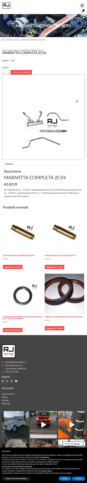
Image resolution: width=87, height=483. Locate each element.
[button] (82, 5)
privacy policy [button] (47, 471)
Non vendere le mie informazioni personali (17, 466)
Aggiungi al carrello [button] (12, 267)
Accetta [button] (78, 478)
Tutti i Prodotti (7, 40)
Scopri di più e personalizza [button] (16, 478)
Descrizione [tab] (9, 164)
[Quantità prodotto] (5, 72)
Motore (17, 40)
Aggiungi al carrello (21, 72)
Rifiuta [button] (64, 478)
